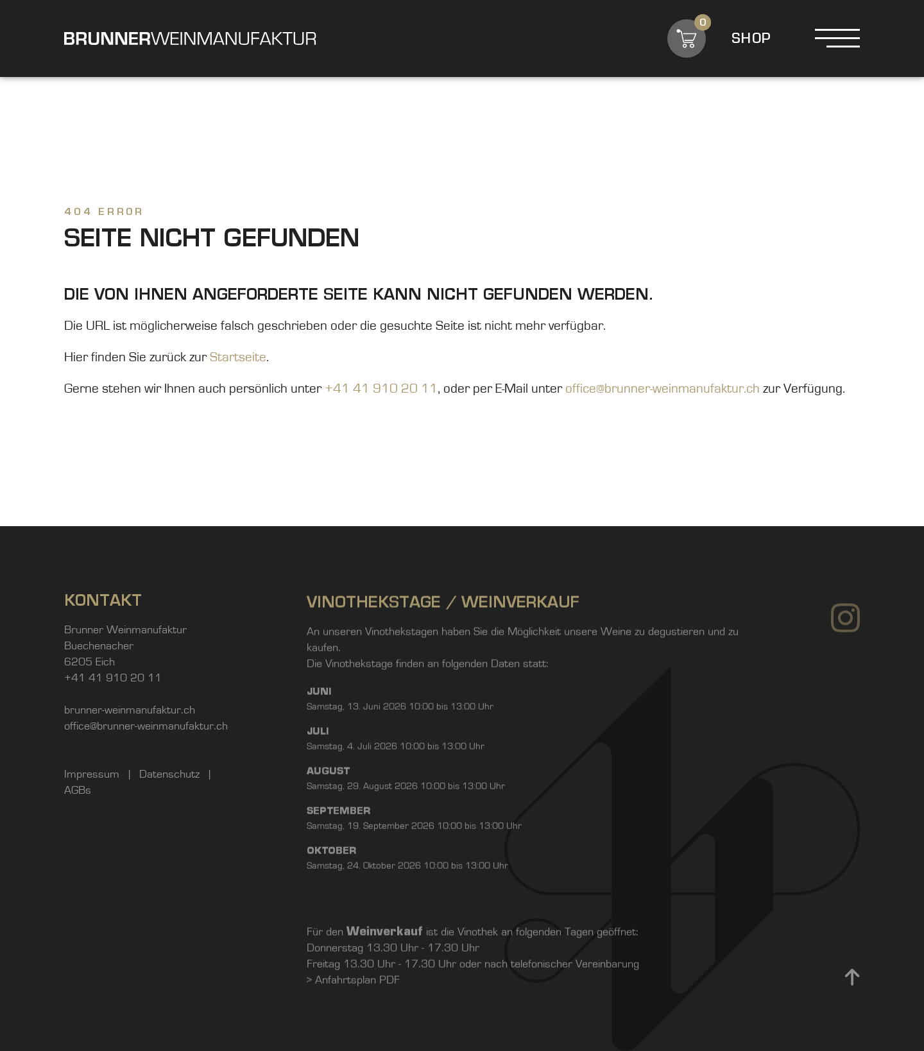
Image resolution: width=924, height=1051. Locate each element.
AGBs (77, 793)
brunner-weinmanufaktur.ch (129, 713)
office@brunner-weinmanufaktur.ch (662, 388)
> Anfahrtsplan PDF (353, 1022)
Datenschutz (171, 777)
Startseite (238, 357)
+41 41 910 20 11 (381, 388)
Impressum (93, 777)
